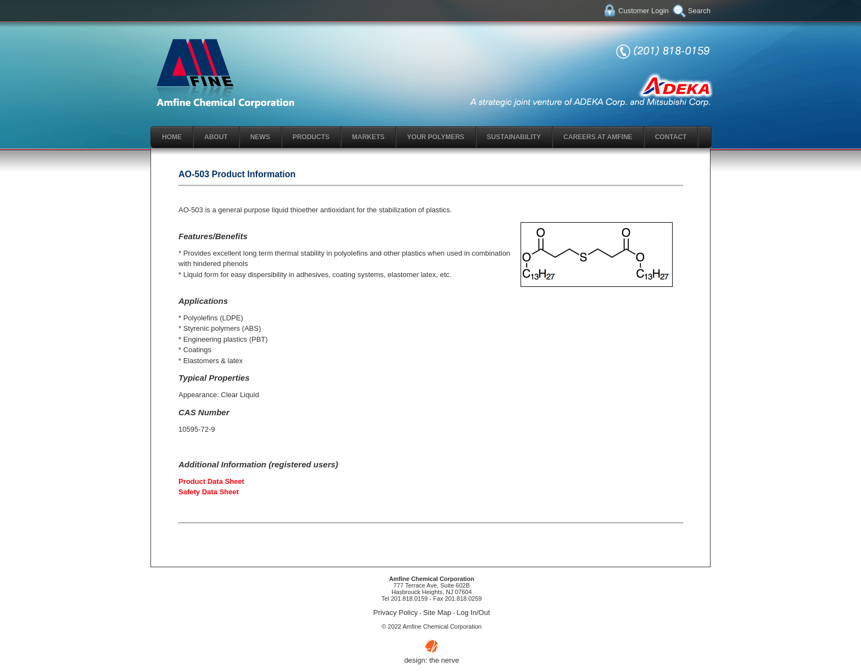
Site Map (437, 612)
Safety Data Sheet (208, 492)
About (216, 137)
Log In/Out (473, 612)
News (260, 137)
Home (172, 137)
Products (311, 137)
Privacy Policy (395, 612)
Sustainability (514, 137)
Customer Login (643, 11)
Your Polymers (435, 137)
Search (699, 11)
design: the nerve (431, 660)
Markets (368, 137)
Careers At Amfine (598, 137)
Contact (671, 137)
